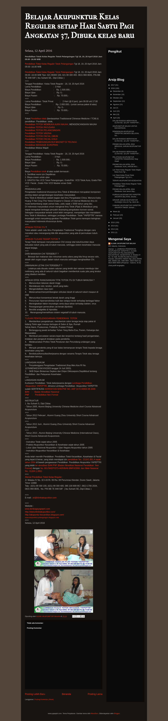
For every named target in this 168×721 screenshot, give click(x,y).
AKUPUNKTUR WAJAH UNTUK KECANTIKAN (124, 127)
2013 (113, 229)
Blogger (117, 713)
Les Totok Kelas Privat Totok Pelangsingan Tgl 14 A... (123, 176)
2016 (113, 88)
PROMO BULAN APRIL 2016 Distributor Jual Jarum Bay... (124, 190)
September (117, 101)
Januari (116, 218)
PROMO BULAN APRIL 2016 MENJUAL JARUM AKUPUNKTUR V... (126, 146)
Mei (114, 114)
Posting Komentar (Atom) (44, 699)
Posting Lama (95, 694)
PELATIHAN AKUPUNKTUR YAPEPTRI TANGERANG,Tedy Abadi (125, 159)
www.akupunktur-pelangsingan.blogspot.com (42, 517)
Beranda (66, 694)
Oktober (116, 98)
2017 (113, 85)
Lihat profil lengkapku (116, 265)
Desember (117, 91)
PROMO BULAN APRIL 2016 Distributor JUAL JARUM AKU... (125, 165)
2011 (113, 232)
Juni (115, 111)
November (117, 94)
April (115, 118)
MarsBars (94, 713)
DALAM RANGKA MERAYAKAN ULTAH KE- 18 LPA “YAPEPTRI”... (126, 122)
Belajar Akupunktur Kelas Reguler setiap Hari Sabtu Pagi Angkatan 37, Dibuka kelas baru (79, 26)
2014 (113, 226)
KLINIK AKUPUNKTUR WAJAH (123, 243)
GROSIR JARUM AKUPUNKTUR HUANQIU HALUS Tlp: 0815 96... (126, 201)
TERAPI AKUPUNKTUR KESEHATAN (126, 181)
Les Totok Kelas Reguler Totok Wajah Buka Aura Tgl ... (126, 171)
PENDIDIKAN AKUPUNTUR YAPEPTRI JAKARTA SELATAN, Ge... (125, 133)
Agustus (116, 104)
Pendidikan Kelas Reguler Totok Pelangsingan (49, 64)
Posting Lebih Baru (35, 694)
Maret (115, 212)
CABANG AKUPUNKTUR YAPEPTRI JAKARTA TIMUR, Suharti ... (126, 206)
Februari (116, 215)
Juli (114, 108)
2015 (113, 222)
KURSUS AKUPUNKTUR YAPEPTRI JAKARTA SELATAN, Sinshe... (126, 196)
